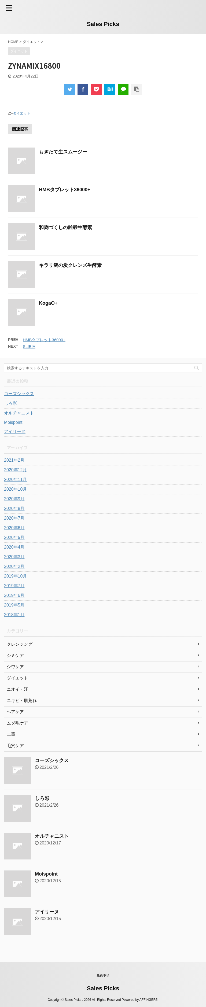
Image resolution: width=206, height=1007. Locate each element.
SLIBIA (29, 346)
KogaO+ (48, 303)
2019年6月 (14, 595)
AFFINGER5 (148, 1000)
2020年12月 (15, 470)
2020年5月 (14, 537)
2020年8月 (14, 508)
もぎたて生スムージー (63, 152)
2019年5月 (14, 605)
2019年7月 (14, 585)
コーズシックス (19, 393)
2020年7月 (14, 518)
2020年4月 (14, 547)
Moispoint (13, 422)
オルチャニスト (19, 413)
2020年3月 (14, 556)
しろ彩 (10, 403)
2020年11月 (15, 479)
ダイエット (21, 113)
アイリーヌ (14, 431)
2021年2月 (14, 460)
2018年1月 (14, 614)
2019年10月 (15, 576)
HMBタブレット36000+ (64, 189)
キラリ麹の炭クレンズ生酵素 (70, 265)
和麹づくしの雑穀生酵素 (65, 227)
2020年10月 (15, 489)
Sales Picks (103, 24)
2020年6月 (14, 527)
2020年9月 (14, 499)
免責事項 (103, 975)
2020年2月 (14, 566)
